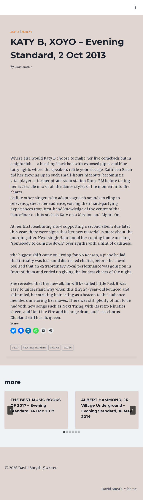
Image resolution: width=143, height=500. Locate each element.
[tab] (64, 433)
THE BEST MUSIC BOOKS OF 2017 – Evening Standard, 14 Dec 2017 (35, 407)
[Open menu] (135, 7)
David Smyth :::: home (117, 490)
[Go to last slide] (10, 411)
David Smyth (24, 67)
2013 (16, 348)
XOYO (80, 348)
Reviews (29, 31)
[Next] (133, 411)
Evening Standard (39, 348)
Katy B (15, 31)
